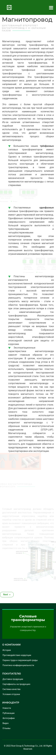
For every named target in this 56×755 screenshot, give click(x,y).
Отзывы (6, 728)
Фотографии (9, 718)
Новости (7, 708)
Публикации (8, 713)
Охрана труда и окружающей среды (20, 660)
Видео (6, 723)
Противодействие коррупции (17, 655)
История (7, 650)
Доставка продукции (13, 679)
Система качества (11, 689)
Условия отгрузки (11, 694)
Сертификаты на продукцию (16, 684)
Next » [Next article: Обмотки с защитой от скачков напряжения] (6, 594)
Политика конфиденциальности (18, 665)
